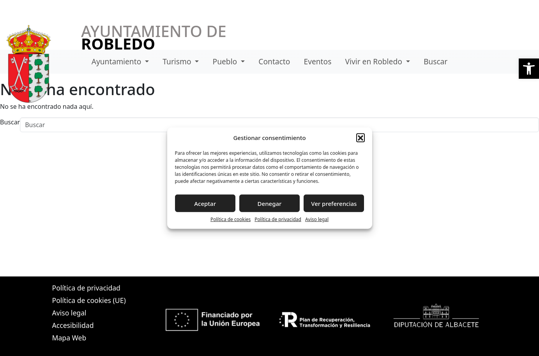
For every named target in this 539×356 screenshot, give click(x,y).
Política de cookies (230, 219)
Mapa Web (69, 337)
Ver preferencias (334, 203)
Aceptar (205, 203)
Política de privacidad (277, 219)
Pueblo (226, 61)
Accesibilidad (73, 325)
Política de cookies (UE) (89, 300)
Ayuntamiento (117, 61)
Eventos (318, 61)
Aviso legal (317, 219)
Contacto (274, 61)
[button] (529, 68)
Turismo (178, 61)
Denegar (270, 203)
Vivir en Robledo (374, 61)
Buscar (435, 61)
